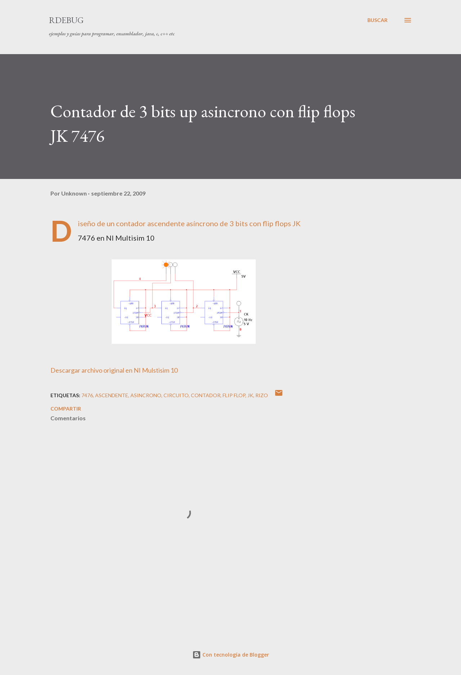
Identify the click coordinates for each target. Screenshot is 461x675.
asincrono (145, 395)
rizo (261, 395)
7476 (87, 395)
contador (205, 395)
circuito (176, 395)
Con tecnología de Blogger (230, 654)
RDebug (66, 20)
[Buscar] (377, 20)
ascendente (111, 395)
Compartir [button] (65, 409)
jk (250, 395)
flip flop (234, 395)
